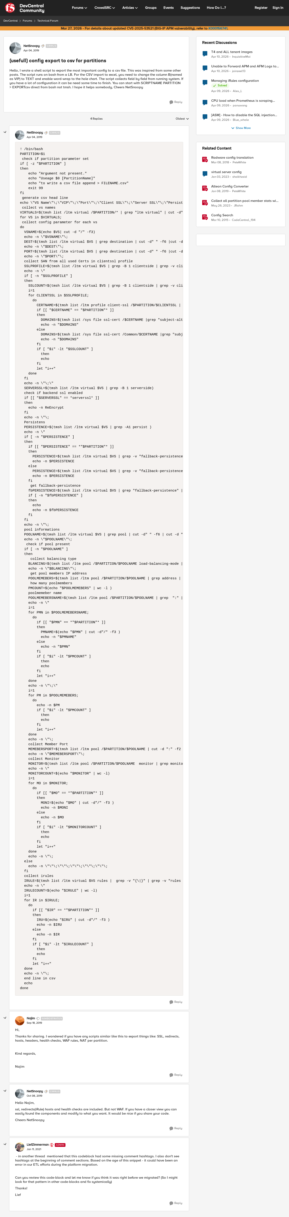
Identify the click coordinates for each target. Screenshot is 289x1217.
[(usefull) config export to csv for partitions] (34, 137)
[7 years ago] (220, 191)
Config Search (222, 215)
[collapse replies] (5, 132)
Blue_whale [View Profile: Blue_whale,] (241, 120)
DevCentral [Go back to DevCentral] (10, 21)
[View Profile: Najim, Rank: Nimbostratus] (19, 1020)
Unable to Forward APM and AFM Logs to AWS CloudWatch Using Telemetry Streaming (243, 66)
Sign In (278, 8)
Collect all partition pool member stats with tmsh (245, 201)
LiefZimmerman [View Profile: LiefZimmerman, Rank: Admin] (38, 1145)
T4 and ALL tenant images (232, 52)
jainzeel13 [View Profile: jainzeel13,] (238, 71)
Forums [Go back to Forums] (27, 21)
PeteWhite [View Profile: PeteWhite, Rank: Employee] (239, 162)
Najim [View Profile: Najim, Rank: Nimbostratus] (31, 1018)
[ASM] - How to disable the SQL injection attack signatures (243, 115)
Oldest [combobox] (182, 119)
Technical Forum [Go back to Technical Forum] (47, 21)
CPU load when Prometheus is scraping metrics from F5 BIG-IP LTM (242, 101)
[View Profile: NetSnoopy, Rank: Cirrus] (15, 48)
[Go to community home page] (24, 7)
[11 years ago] (219, 220)
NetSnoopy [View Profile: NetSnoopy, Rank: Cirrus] (31, 46)
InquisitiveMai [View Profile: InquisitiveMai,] (241, 56)
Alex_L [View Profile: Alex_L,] (237, 91)
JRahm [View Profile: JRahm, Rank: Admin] (238, 205)
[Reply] (176, 102)
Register (261, 8)
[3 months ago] (220, 57)
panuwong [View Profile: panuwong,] (240, 105)
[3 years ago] (220, 177)
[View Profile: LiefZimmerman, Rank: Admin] (19, 1147)
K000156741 (217, 28)
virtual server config (226, 172)
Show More (241, 128)
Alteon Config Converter (230, 186)
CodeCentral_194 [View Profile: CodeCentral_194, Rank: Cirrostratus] (243, 220)
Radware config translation (232, 158)
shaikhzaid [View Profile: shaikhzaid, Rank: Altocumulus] (239, 177)
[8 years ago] (220, 162)
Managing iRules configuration (235, 81)
